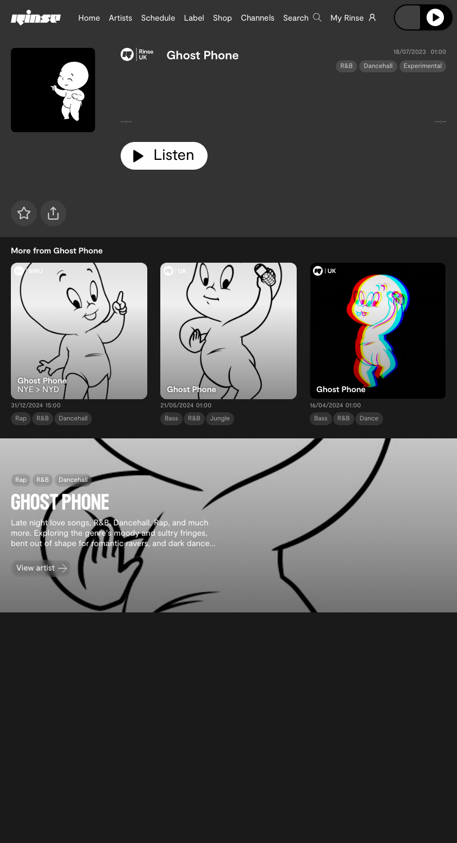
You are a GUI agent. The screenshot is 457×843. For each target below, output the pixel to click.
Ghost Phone (202, 55)
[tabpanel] (283, 103)
